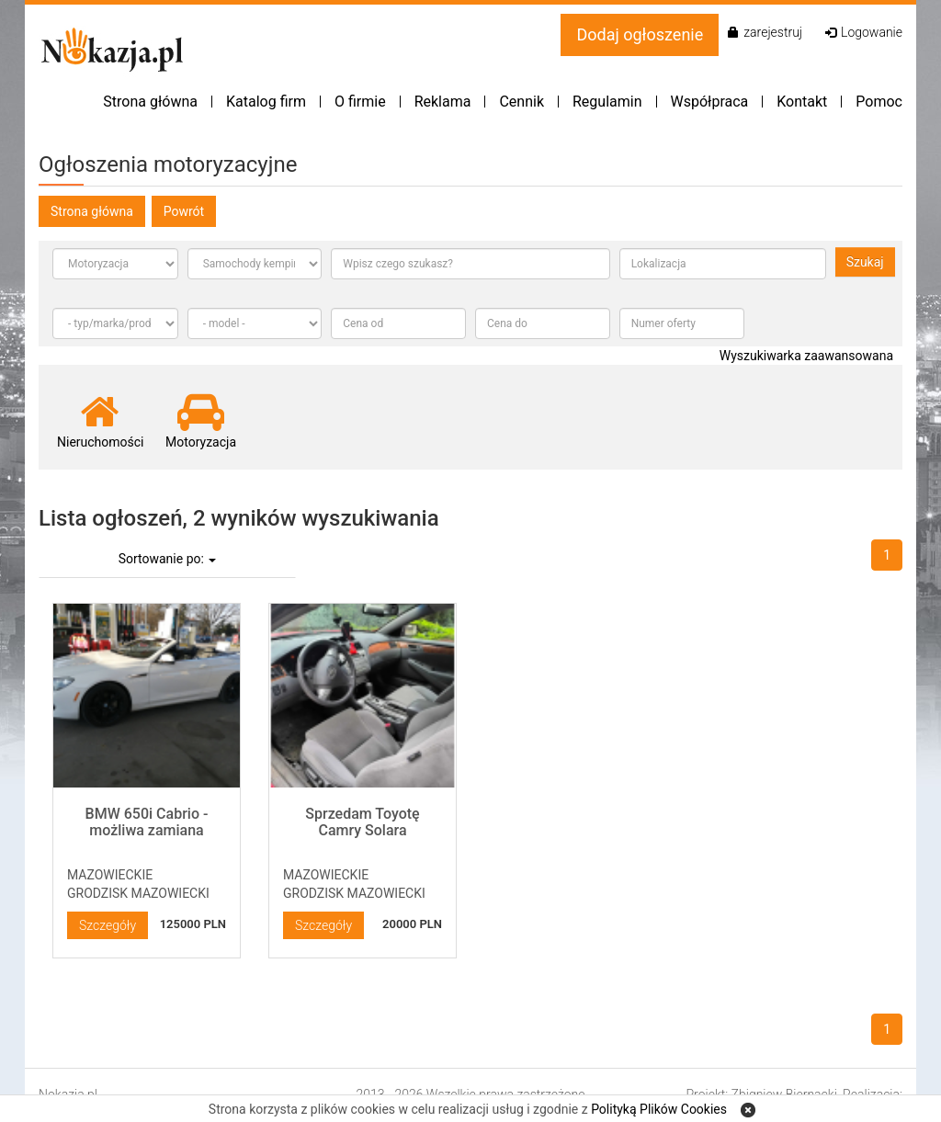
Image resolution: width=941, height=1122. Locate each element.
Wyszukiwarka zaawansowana (806, 355)
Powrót (184, 211)
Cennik (521, 102)
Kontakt (802, 102)
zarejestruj (765, 32)
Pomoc (879, 102)
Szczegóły (107, 925)
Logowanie (863, 32)
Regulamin (607, 102)
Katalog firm (266, 102)
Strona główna (150, 102)
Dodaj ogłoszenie (639, 34)
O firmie (360, 102)
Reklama (442, 102)
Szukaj (865, 262)
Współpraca (710, 102)
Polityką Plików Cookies (659, 1109)
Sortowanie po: (168, 558)
